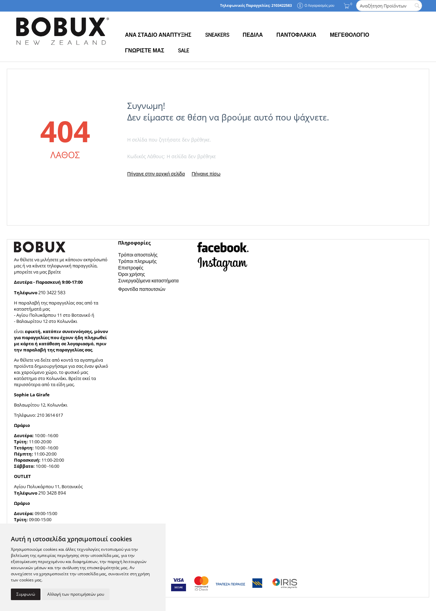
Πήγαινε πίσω (205, 173)
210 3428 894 (51, 493)
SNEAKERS (217, 34)
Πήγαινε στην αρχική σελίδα (156, 173)
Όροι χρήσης (131, 274)
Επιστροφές (130, 267)
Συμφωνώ (25, 594)
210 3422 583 (51, 292)
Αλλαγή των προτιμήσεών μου (75, 594)
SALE (183, 50)
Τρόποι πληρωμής (137, 261)
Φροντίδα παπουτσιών (141, 289)
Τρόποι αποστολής (137, 254)
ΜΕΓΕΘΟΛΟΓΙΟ (349, 34)
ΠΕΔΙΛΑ (253, 34)
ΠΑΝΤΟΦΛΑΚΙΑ (296, 34)
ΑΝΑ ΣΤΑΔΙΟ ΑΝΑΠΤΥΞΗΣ (158, 34)
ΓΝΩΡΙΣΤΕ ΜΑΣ (144, 50)
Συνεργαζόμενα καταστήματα (148, 280)
